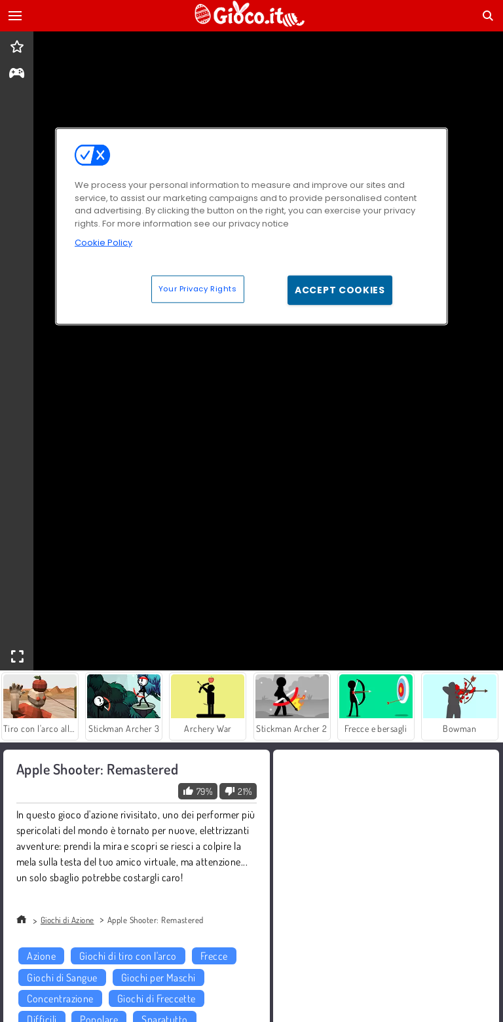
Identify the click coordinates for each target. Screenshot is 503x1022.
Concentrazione (60, 998)
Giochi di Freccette (156, 998)
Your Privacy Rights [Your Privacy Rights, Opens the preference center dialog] (197, 288)
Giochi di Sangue (62, 977)
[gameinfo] (16, 74)
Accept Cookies (340, 289)
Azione (41, 955)
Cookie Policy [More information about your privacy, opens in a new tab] (103, 242)
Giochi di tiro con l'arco (128, 955)
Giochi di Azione (67, 920)
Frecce (214, 955)
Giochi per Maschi (158, 977)
